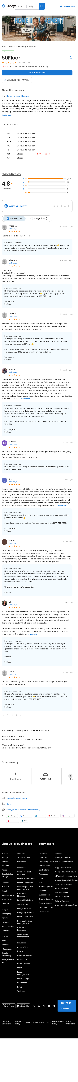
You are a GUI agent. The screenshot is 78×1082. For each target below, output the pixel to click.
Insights (5, 921)
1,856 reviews (24, 62)
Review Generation (25, 882)
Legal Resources (46, 907)
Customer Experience (21, 928)
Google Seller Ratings (7, 874)
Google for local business (24, 872)
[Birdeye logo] (10, 6)
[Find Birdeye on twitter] (34, 1005)
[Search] (42, 6)
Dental (20, 951)
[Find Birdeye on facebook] (29, 1005)
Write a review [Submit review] (37, 72)
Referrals (5, 865)
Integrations (7, 948)
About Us (43, 857)
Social (4, 890)
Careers (42, 890)
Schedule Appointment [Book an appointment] (16, 79)
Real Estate (22, 982)
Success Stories (45, 894)
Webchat (6, 886)
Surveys (5, 917)
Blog (41, 878)
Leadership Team (46, 861)
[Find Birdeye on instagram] (44, 1005)
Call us (9, 803)
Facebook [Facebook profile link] (25, 815)
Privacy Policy (18, 1022)
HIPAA (41, 1022)
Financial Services (24, 955)
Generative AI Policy (58, 1022)
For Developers (61, 892)
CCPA (48, 1022)
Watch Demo (44, 865)
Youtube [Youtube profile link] (53, 815)
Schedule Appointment (16, 797)
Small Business (23, 857)
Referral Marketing (25, 900)
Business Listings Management (24, 921)
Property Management (23, 972)
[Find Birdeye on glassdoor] (54, 1005)
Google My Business (25, 912)
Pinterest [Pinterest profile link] (12, 820)
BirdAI (4, 940)
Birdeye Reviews (46, 898)
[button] (24, 715)
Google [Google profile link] (12, 815)
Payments (6, 903)
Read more (8, 115)
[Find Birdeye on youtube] (49, 1005)
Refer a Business (62, 900)
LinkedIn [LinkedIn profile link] (39, 815)
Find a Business (61, 888)
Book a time (44, 869)
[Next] (70, 776)
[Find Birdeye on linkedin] (39, 1005)
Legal (19, 967)
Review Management (26, 878)
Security (28, 1022)
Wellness (21, 990)
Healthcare (22, 959)
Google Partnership (6, 953)
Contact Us (44, 911)
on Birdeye (13, 228)
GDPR (35, 1022)
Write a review (68, 6)
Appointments (8, 895)
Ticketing (6, 930)
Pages (4, 869)
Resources (43, 873)
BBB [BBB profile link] (24, 820)
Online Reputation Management (25, 887)
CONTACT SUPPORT (65, 1005)
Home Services (8, 46)
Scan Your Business (63, 884)
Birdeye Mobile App (8, 960)
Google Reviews (24, 908)
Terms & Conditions (6, 1022)
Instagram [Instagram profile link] (67, 815)
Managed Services (63, 857)
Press (41, 882)
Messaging (6, 913)
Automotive (22, 946)
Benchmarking (8, 926)
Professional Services (64, 861)
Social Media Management (23, 935)
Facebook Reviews (25, 916)
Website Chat (23, 904)
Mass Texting (7, 899)
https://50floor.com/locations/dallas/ (23, 809)
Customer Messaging (22, 894)
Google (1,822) (37, 218)
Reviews (5, 861)
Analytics (6, 944)
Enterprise (21, 861)
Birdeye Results (45, 903)
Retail (19, 986)
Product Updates (46, 886)
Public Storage (23, 978)
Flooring (22, 46)
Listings (5, 857)
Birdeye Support (62, 896)
